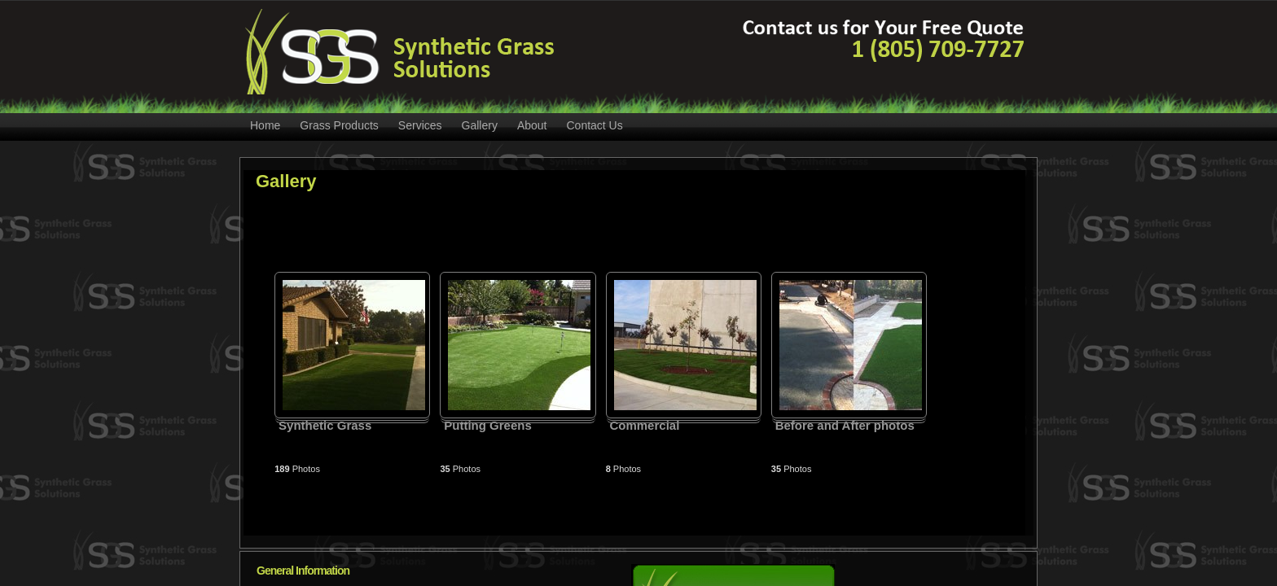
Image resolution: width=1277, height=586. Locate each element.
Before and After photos (845, 425)
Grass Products (339, 125)
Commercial (644, 425)
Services (420, 125)
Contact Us (594, 125)
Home (265, 125)
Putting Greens (488, 425)
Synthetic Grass (325, 425)
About (532, 125)
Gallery (480, 125)
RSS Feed (1022, 126)
